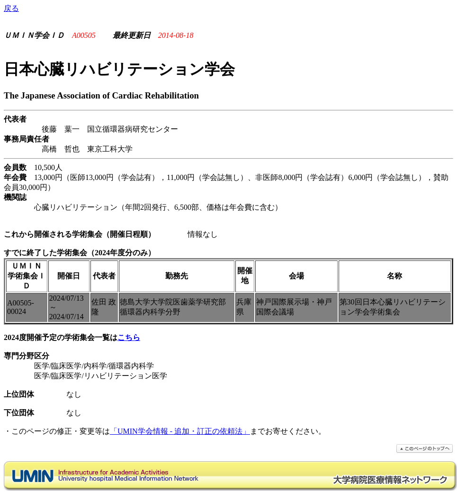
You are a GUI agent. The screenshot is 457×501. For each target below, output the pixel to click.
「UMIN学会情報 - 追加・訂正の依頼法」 (180, 431)
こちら (128, 337)
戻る (11, 8)
